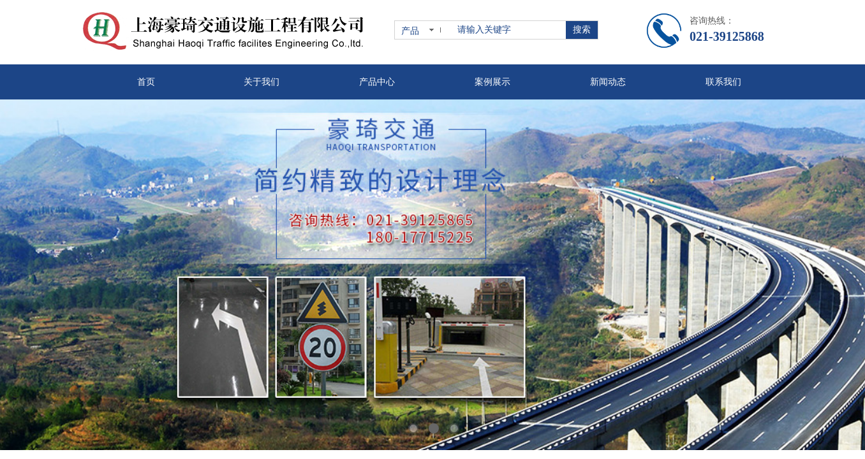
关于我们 (261, 82)
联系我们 (723, 82)
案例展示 (492, 82)
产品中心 (377, 82)
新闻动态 (608, 82)
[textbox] (509, 30)
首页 (146, 82)
